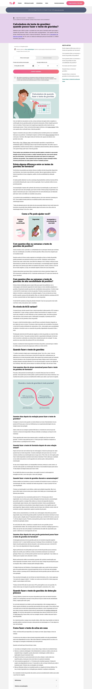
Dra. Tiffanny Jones (25, 142)
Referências (18, 680)
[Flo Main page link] (12, 3)
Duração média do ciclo (42, 62)
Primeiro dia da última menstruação (21, 62)
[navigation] (19, 3)
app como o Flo (19, 614)
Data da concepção (47, 57)
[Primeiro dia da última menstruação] (24, 66)
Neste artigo (66, 45)
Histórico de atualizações (36, 686)
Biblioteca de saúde (21, 18)
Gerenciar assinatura (59, 3)
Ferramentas (31, 18)
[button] (36, 680)
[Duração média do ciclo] (48, 66)
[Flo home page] (14, 18)
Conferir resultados (36, 71)
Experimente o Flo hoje (75, 3)
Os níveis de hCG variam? (69, 65)
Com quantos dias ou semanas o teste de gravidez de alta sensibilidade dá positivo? (71, 60)
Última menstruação (24, 57)
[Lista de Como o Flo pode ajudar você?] (36, 228)
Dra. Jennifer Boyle (29, 49)
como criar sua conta (59, 10)
